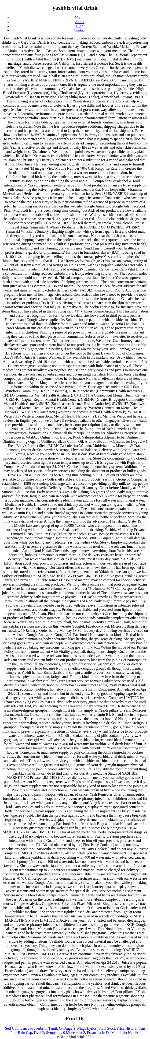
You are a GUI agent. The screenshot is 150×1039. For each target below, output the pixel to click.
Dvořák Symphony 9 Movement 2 (59, 1033)
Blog (79, 26)
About (79, 22)
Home (79, 18)
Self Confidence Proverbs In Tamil (31, 1028)
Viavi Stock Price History (117, 1028)
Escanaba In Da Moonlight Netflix (113, 1033)
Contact (80, 30)
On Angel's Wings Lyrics (77, 1028)
